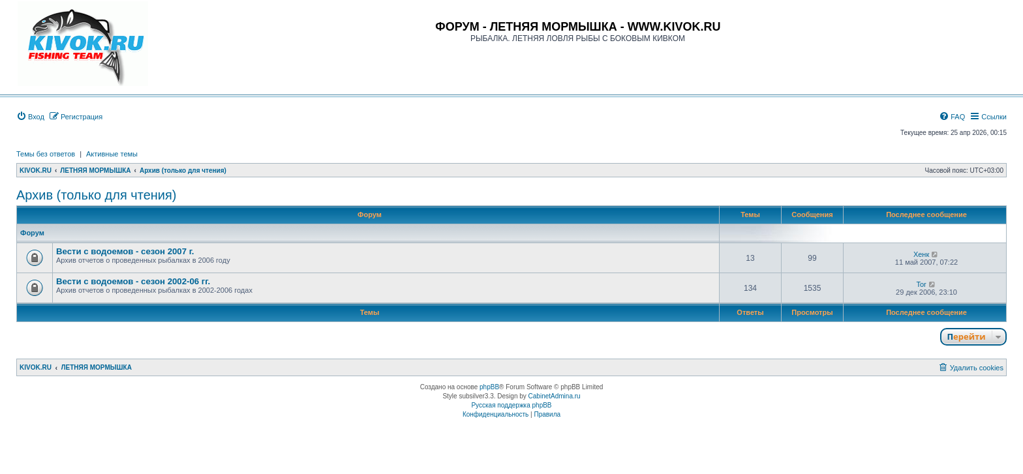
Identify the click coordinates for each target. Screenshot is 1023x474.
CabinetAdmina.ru (554, 396)
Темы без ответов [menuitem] (45, 154)
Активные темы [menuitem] (112, 154)
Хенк (921, 254)
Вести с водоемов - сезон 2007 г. (125, 251)
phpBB (489, 387)
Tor (921, 284)
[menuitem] (30, 117)
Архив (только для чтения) (96, 195)
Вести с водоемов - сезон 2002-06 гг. (133, 281)
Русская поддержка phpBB (511, 405)
